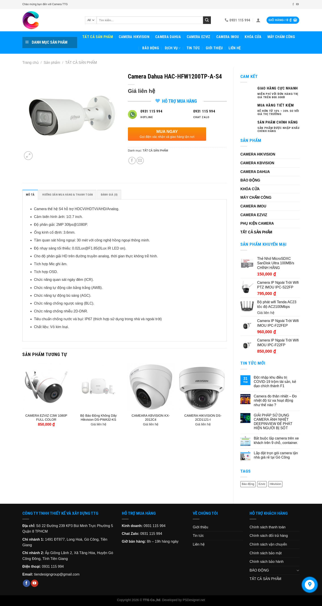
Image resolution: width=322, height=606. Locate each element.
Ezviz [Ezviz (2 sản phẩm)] (261, 484)
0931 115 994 (53, 566)
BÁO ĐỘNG (150, 48)
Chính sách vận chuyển (268, 544)
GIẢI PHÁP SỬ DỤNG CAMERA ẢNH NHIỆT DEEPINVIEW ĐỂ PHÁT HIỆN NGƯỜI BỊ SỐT (273, 421)
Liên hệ (235, 48)
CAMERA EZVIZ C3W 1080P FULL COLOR (46, 418)
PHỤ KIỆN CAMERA (257, 223)
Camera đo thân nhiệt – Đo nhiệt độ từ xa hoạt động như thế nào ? (275, 400)
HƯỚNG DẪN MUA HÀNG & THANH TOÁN (67, 194)
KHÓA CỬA (253, 37)
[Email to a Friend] (140, 160)
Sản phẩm (52, 62)
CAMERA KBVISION (257, 163)
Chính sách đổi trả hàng (269, 536)
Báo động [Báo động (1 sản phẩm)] (248, 484)
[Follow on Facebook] (293, 4)
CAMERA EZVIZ (198, 37)
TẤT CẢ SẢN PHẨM (97, 37)
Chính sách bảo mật (266, 553)
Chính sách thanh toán (268, 527)
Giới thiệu (214, 48)
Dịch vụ (173, 48)
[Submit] (207, 20)
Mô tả (30, 194)
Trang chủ (30, 62)
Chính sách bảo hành (267, 561)
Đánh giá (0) (109, 194)
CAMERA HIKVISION (134, 37)
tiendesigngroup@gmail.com (56, 574)
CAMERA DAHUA (168, 37)
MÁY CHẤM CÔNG (281, 37)
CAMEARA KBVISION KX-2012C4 (151, 418)
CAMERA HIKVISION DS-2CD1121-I (202, 418)
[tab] (30, 194)
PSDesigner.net (194, 600)
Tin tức (193, 48)
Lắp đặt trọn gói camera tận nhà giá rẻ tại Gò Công (276, 455)
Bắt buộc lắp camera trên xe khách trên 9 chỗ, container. (276, 440)
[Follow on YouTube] (297, 4)
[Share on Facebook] (132, 160)
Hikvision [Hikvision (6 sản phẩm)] (275, 484)
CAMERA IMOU (227, 37)
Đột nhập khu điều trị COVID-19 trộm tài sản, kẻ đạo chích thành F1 (275, 382)
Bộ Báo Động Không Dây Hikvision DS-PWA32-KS (98, 418)
